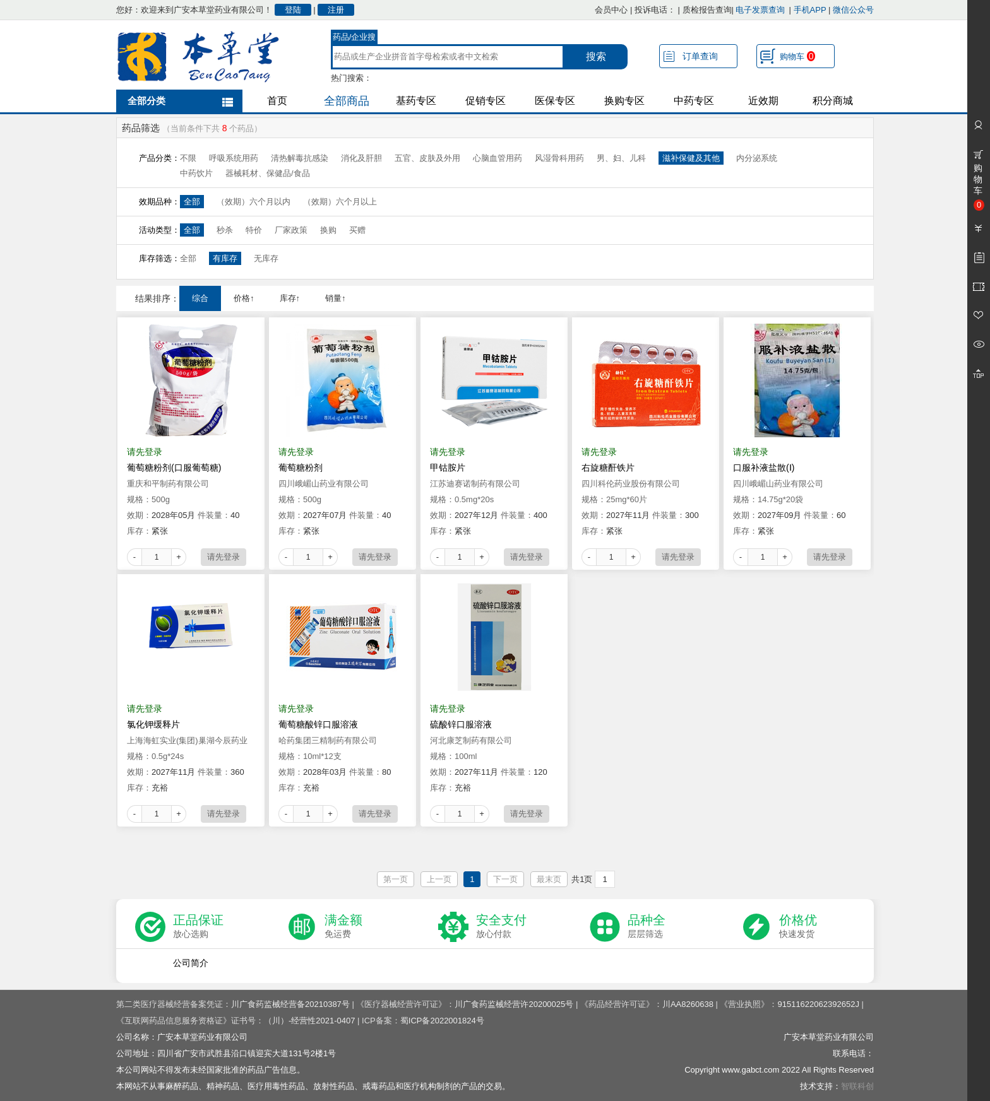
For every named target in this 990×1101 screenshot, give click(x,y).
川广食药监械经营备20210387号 (290, 1004)
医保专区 (555, 100)
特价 (254, 230)
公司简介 (190, 963)
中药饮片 (196, 173)
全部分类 (146, 100)
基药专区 (416, 100)
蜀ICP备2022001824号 (442, 1020)
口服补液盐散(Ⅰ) (763, 467)
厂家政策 (291, 230)
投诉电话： (655, 10)
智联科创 (857, 1086)
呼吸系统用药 (233, 158)
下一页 (505, 879)
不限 (188, 158)
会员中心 (611, 10)
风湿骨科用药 (559, 158)
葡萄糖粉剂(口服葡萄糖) (174, 467)
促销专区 (485, 100)
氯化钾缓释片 (153, 724)
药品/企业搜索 (354, 38)
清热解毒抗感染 (299, 158)
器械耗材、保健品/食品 (267, 173)
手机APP (810, 10)
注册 (336, 10)
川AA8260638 (687, 1004)
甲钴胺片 (447, 467)
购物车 (797, 56)
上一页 (439, 879)
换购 (328, 230)
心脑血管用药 (497, 158)
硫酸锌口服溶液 (461, 724)
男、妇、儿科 (621, 158)
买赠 (357, 230)
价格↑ (244, 298)
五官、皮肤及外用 (427, 158)
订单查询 (700, 56)
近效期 (763, 100)
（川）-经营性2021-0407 (309, 1020)
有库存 (225, 258)
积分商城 (833, 100)
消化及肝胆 (361, 158)
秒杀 (225, 230)
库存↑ (290, 298)
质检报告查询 (707, 10)
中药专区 (694, 100)
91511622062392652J (818, 1004)
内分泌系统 (756, 158)
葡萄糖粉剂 (300, 467)
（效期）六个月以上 (340, 201)
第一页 (395, 879)
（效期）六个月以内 (253, 201)
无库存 (266, 258)
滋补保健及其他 (691, 158)
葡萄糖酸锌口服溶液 (318, 724)
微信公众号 (853, 10)
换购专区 (624, 100)
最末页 (549, 879)
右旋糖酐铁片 (608, 467)
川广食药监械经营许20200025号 (514, 1004)
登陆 (293, 10)
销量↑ (335, 298)
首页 (277, 100)
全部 (192, 201)
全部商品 (346, 101)
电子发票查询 (760, 10)
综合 (200, 298)
